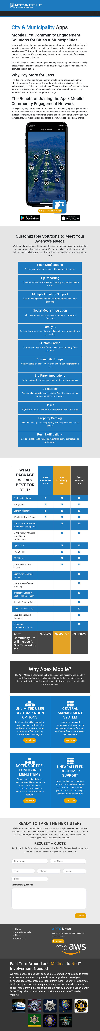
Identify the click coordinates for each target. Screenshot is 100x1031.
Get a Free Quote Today (50, 211)
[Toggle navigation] (96, 13)
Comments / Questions (22, 885)
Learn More (30, 740)
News (17, 935)
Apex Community (23, 932)
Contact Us (20, 938)
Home (18, 929)
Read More (58, 941)
